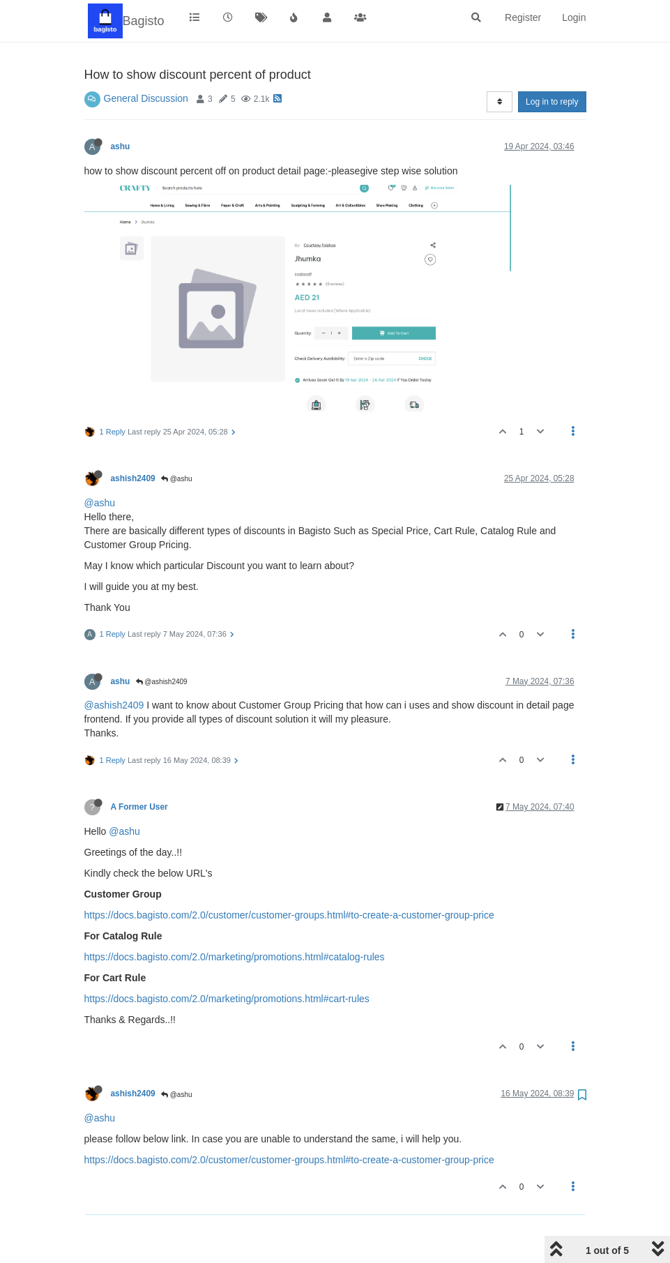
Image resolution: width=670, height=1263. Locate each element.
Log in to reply (552, 102)
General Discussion (146, 98)
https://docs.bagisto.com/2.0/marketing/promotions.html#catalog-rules (234, 956)
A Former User (139, 807)
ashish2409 (133, 478)
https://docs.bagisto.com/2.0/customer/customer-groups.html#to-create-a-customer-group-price (289, 915)
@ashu (176, 479)
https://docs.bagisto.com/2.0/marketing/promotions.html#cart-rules (227, 998)
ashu (120, 146)
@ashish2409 (162, 682)
